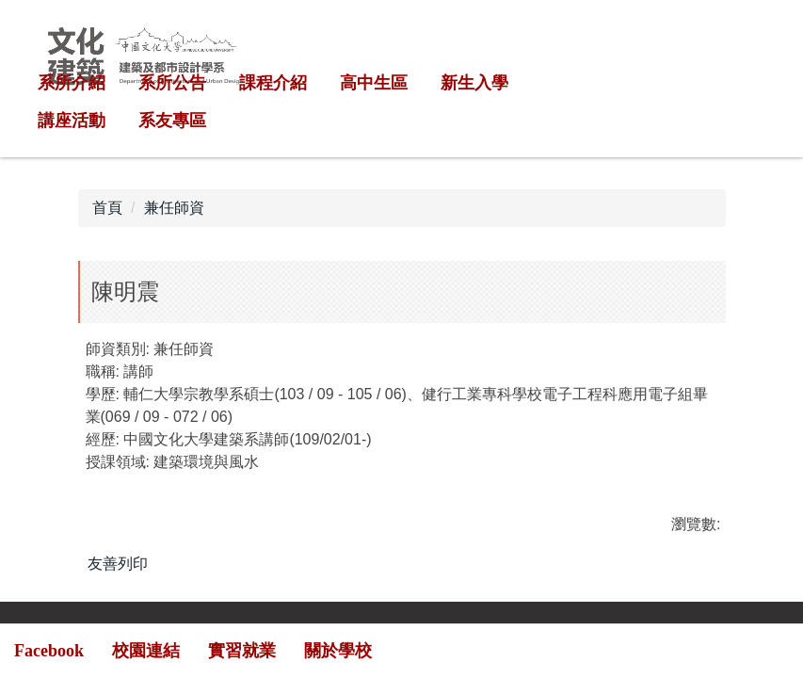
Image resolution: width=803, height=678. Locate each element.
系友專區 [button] (172, 120)
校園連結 (146, 650)
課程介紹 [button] (273, 82)
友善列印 (118, 564)
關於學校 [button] (338, 650)
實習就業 (242, 650)
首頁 (107, 208)
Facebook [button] (49, 650)
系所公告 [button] (172, 82)
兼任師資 (174, 208)
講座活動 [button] (71, 120)
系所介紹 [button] (71, 82)
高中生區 (374, 82)
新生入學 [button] (474, 82)
